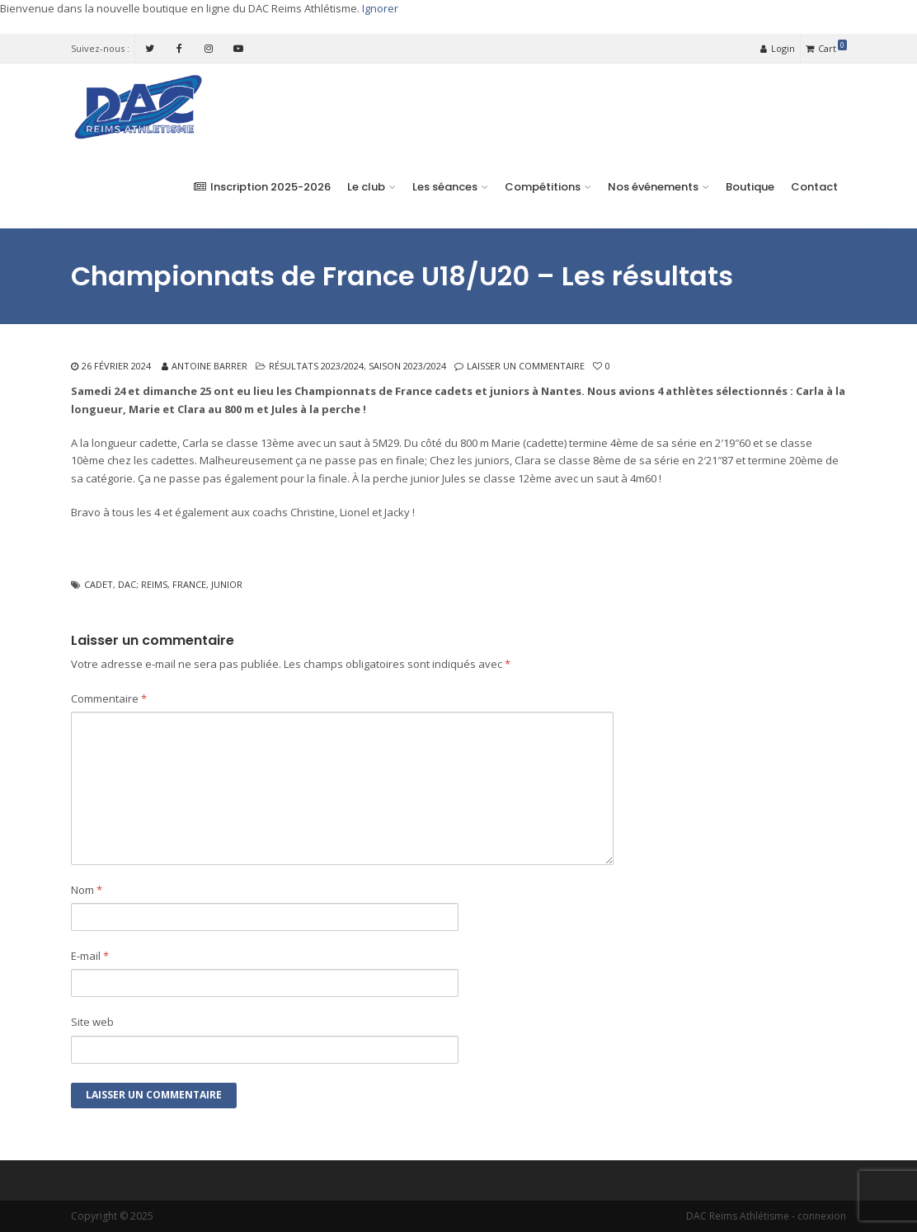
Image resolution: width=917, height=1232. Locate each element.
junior (226, 584)
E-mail (90, 955)
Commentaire (109, 698)
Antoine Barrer (209, 366)
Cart (826, 47)
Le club (366, 187)
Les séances (444, 187)
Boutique (750, 187)
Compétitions (543, 187)
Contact (814, 187)
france (189, 584)
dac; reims (142, 584)
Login (777, 48)
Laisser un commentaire (526, 366)
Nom (86, 889)
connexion (821, 1216)
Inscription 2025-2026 (262, 187)
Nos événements (653, 187)
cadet (98, 584)
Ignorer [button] (380, 8)
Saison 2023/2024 (407, 366)
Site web (92, 1021)
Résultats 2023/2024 (316, 366)
